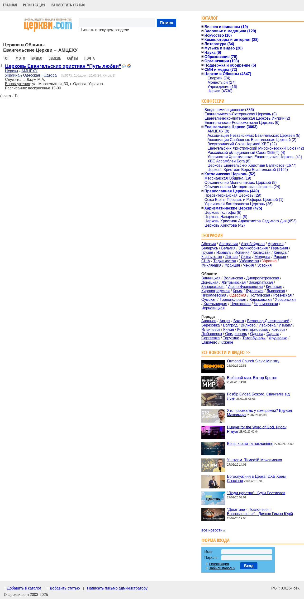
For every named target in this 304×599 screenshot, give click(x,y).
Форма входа (215, 540)
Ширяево (209, 342)
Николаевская (213, 295)
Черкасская (240, 304)
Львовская (276, 291)
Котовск (278, 329)
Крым (237, 291)
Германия (279, 248)
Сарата (272, 334)
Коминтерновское (252, 329)
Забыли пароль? (222, 568)
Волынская (233, 278)
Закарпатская (261, 282)
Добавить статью (65, 588)
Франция (232, 265)
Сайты (72, 58)
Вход (249, 566)
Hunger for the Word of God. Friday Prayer (256, 429)
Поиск (166, 22)
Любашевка (211, 334)
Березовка (210, 325)
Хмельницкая (215, 304)
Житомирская (234, 282)
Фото (20, 58)
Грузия (207, 252)
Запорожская (212, 287)
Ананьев (208, 321)
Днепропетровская (262, 278)
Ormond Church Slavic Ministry (253, 361)
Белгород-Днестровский (268, 321)
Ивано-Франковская (245, 287)
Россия (280, 257)
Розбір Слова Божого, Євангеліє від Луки (258, 396)
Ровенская (282, 295)
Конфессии (212, 101)
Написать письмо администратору (117, 588)
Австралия (228, 244)
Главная (10, 5)
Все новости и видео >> (225, 352)
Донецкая (209, 282)
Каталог (209, 18)
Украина (12, 75)
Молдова (262, 257)
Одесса (50, 75)
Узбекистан (249, 261)
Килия (228, 329)
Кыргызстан (211, 257)
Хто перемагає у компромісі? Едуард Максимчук (259, 413)
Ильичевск (210, 329)
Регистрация (34, 5)
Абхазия (208, 244)
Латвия (231, 257)
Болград (230, 325)
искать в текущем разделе (104, 30)
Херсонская (285, 299)
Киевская (274, 287)
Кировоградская (215, 291)
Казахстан (262, 252)
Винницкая (210, 278)
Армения (276, 244)
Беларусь (209, 248)
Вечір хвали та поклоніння (250, 444)
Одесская (31, 75)
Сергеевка (210, 338)
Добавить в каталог (24, 588)
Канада (280, 252)
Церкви (11, 71)
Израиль (223, 252)
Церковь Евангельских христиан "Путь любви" (63, 66)
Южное (226, 342)
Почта (89, 58)
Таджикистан (224, 261)
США (205, 261)
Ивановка (267, 325)
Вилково (248, 325)
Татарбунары (254, 338)
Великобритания (253, 248)
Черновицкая (213, 308)
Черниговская (266, 304)
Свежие (54, 58)
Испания (242, 252)
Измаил (285, 325)
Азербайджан (253, 244)
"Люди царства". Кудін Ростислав (256, 493)
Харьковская (260, 299)
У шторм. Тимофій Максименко (254, 460)
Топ (6, 58)
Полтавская (259, 295)
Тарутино (231, 338)
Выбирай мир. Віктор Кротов (252, 377)
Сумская (208, 299)
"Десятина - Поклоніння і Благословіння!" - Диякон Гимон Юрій (260, 511)
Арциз (224, 321)
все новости (212, 530)
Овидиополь (236, 334)
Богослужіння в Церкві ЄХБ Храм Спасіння (256, 478)
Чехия (248, 265)
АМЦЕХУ (29, 71)
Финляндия (211, 265)
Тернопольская (233, 299)
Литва (246, 257)
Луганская (254, 291)
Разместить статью (68, 5)
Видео (36, 58)
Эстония (264, 265)
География (212, 235)
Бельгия (228, 248)
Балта (238, 321)
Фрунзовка (278, 338)
